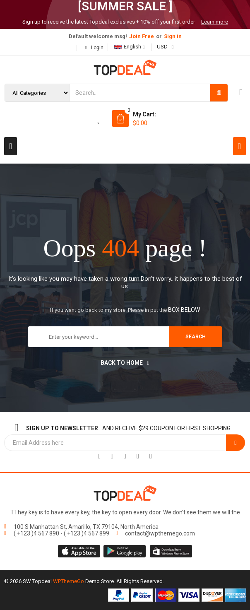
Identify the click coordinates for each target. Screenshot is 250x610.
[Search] (219, 92)
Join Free (141, 36)
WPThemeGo (68, 581)
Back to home (125, 362)
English (127, 46)
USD (162, 46)
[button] (10, 146)
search (195, 337)
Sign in (173, 36)
